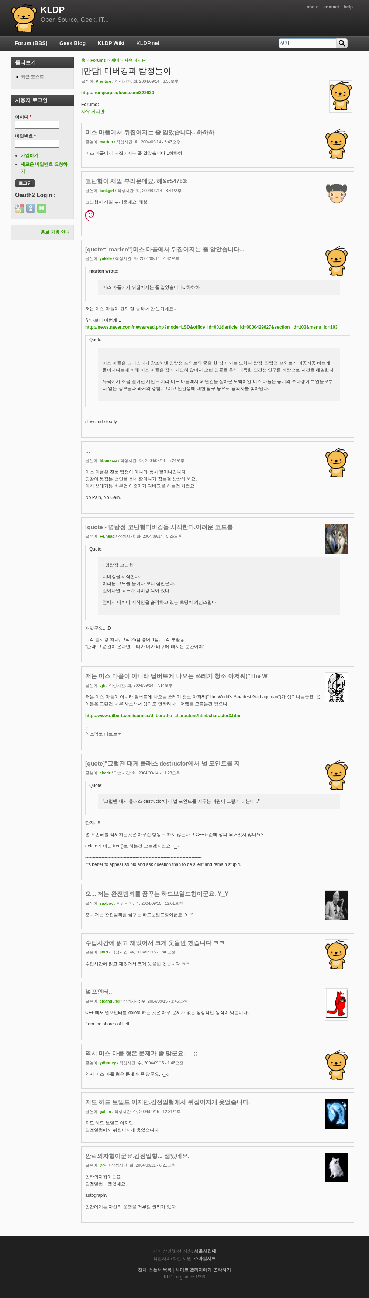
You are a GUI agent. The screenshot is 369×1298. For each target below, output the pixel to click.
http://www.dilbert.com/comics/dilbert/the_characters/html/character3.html (163, 715)
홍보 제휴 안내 (55, 232)
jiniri (104, 952)
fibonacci (108, 460)
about (313, 7)
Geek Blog (72, 43)
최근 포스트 (32, 76)
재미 (115, 60)
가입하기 (29, 155)
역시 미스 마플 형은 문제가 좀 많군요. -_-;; (141, 1053)
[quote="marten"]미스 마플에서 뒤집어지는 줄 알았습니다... (164, 249)
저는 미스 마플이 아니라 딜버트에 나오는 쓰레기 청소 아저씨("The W (176, 676)
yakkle (106, 258)
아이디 (23, 117)
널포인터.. (98, 992)
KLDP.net (147, 43)
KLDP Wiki (111, 43)
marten (106, 142)
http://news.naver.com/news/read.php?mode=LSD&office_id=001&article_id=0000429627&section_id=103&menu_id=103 (211, 327)
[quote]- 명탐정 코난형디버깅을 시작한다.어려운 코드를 (159, 527)
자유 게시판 (135, 60)
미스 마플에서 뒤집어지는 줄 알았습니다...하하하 (149, 132)
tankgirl (107, 190)
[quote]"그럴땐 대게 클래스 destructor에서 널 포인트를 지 (162, 763)
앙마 (104, 1165)
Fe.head (107, 536)
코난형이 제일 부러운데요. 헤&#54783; (136, 181)
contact (331, 7)
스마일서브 (205, 1258)
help (348, 7)
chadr (105, 773)
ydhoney (108, 1063)
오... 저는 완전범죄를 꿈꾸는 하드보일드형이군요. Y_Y (156, 894)
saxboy (106, 903)
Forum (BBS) (31, 43)
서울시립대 (205, 1251)
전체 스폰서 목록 (155, 1270)
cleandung (110, 1001)
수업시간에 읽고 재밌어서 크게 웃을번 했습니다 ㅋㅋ (155, 943)
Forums (98, 60)
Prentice (103, 81)
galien (105, 1111)
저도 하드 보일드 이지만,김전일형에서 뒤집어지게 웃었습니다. (167, 1102)
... (87, 451)
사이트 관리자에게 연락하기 (203, 1270)
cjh (103, 685)
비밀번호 (25, 136)
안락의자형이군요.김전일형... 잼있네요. (137, 1156)
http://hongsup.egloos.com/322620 (117, 92)
